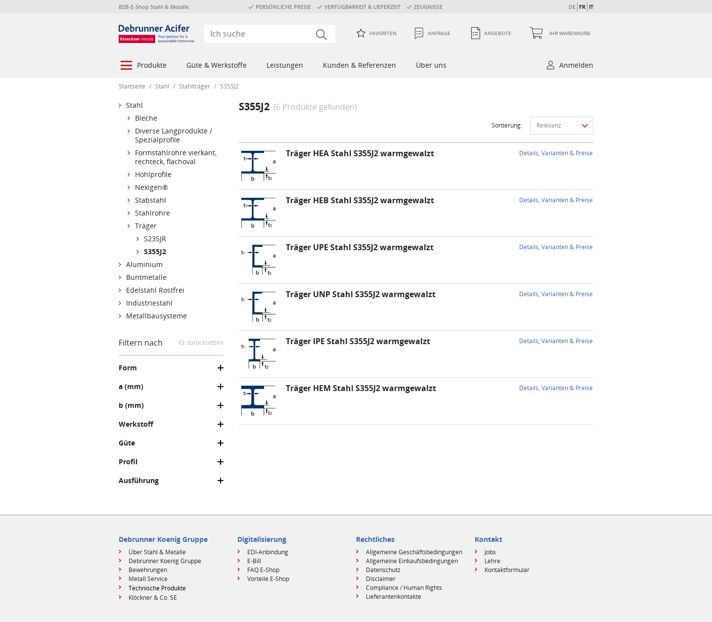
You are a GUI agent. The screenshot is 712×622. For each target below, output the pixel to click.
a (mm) (131, 386)
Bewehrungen (148, 570)
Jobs (490, 552)
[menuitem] (143, 66)
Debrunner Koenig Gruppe (165, 561)
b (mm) (131, 405)
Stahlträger (194, 86)
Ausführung (139, 480)
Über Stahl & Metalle (157, 552)
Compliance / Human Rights (404, 587)
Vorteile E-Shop (268, 579)
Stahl (162, 86)
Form (128, 367)
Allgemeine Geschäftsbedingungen (414, 552)
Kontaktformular (507, 570)
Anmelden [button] (576, 65)
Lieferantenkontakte (393, 596)
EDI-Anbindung (267, 552)
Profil (128, 461)
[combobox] (269, 33)
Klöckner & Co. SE (153, 597)
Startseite (132, 86)
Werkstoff (136, 424)
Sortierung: (506, 125)
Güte (127, 443)
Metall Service (148, 579)
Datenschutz (383, 570)
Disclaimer (381, 579)
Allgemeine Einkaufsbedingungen (412, 561)
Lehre (492, 561)
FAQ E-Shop (263, 570)
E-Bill (254, 561)
